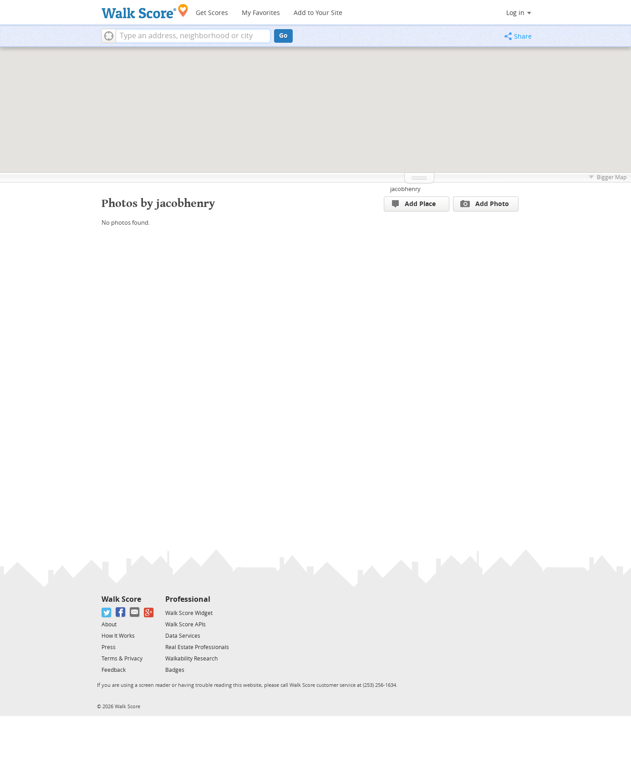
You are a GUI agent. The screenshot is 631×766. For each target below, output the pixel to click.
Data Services (182, 636)
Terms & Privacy (122, 658)
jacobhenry (405, 189)
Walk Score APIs (185, 624)
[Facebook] (121, 612)
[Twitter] (107, 612)
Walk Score (121, 599)
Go (283, 36)
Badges (174, 670)
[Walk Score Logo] (145, 11)
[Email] (135, 612)
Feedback (114, 670)
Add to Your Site (318, 13)
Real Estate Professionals (197, 647)
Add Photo (484, 204)
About (109, 624)
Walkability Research (191, 658)
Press (109, 647)
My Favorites (261, 13)
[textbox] (193, 36)
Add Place (414, 204)
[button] (108, 36)
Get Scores (212, 13)
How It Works (118, 636)
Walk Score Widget (189, 613)
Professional (187, 599)
